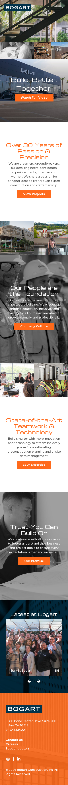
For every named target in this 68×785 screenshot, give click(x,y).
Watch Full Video (34, 97)
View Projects (34, 194)
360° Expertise (34, 464)
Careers (12, 744)
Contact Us (14, 740)
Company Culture (34, 326)
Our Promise (34, 561)
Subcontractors (18, 748)
